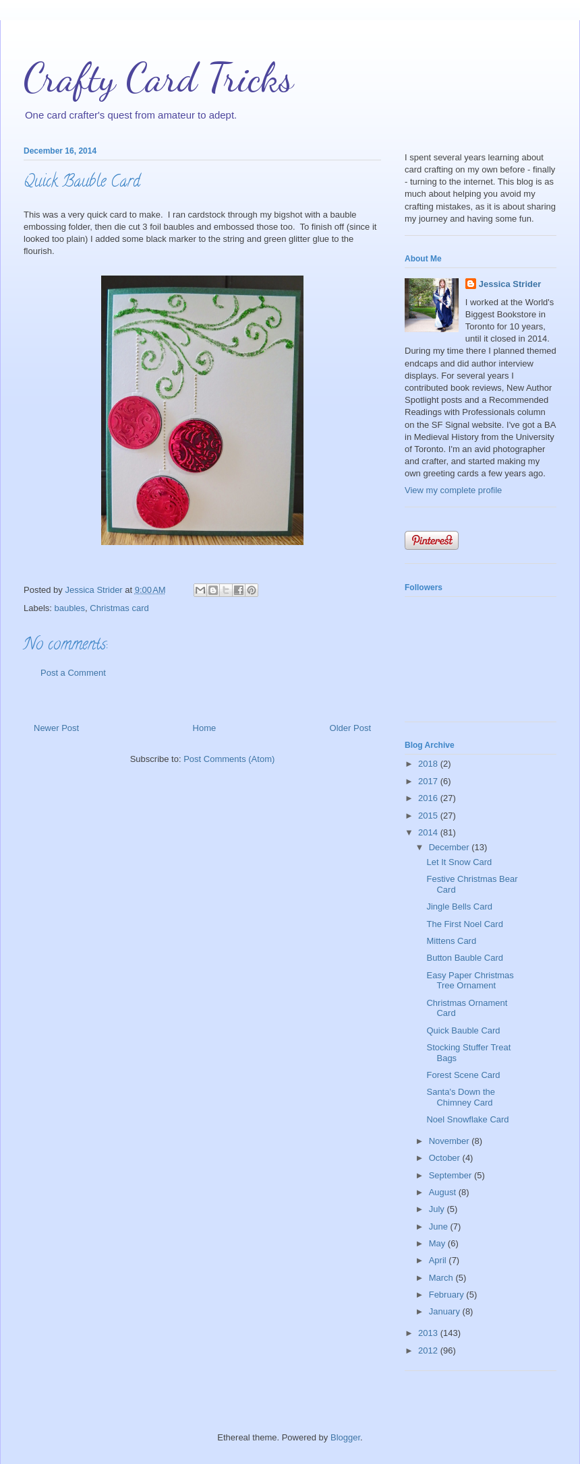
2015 (429, 815)
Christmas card (119, 608)
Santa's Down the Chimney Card (460, 1097)
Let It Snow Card (459, 862)
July (438, 1209)
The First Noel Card (464, 924)
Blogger (345, 1437)
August (444, 1192)
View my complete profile (453, 490)
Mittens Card (451, 941)
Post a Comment (73, 673)
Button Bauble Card (464, 958)
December (450, 847)
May (438, 1243)
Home (204, 728)
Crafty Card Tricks (158, 77)
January (446, 1311)
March (442, 1278)
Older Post (350, 728)
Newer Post (56, 728)
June (440, 1226)
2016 (429, 798)
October (446, 1158)
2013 (429, 1333)
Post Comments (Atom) (228, 759)
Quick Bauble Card (463, 1030)
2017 (429, 781)
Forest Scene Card (463, 1075)
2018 (429, 764)
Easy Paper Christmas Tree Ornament (469, 980)
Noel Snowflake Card (467, 1119)
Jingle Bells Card (459, 906)
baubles (70, 608)
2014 (429, 832)
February (448, 1295)
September (451, 1175)
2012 (429, 1350)
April (439, 1260)
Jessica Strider (510, 284)
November (450, 1141)
